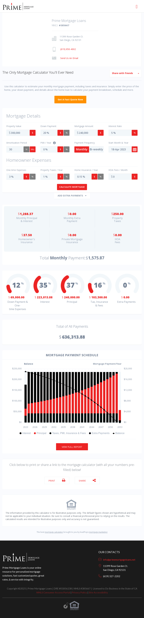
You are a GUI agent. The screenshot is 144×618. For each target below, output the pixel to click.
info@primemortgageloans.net (119, 559)
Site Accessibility (98, 592)
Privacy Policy (79, 592)
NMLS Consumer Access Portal (53, 592)
